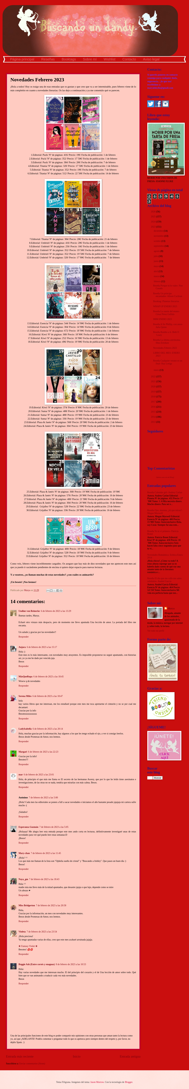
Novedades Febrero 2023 (165, 348)
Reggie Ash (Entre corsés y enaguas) (37, 964)
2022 (153, 376)
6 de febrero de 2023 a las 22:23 (43, 752)
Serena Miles (25, 696)
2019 (153, 391)
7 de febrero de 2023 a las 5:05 (53, 827)
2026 (153, 211)
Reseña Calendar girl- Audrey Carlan (164, 492)
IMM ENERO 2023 (162, 319)
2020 (153, 386)
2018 (153, 396)
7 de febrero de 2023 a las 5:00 (43, 797)
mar (21, 774)
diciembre (159, 231)
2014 (153, 417)
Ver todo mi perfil (155, 631)
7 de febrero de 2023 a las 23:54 (42, 931)
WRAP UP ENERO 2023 (165, 306)
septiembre (159, 246)
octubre (157, 241)
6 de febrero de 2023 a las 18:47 (48, 696)
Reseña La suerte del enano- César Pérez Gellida (166, 313)
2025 (153, 216)
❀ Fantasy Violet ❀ (28, 946)
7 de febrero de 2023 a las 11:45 (46, 853)
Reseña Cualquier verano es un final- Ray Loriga (167, 362)
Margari (23, 752)
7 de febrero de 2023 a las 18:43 (44, 879)
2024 (153, 221)
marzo (157, 276)
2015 (153, 411)
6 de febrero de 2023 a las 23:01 (39, 774)
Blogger (128, 1082)
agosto (157, 251)
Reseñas (48, 59)
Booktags (69, 59)
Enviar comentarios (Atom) (32, 1063)
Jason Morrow (97, 1082)
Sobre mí (90, 59)
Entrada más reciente (20, 1056)
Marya (171, 608)
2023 (153, 226)
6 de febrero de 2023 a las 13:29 (56, 611)
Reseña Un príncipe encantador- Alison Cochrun (167, 295)
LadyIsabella (25, 729)
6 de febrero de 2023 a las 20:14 (48, 729)
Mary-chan (24, 853)
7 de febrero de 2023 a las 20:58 (51, 905)
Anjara (22, 647)
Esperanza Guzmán (28, 827)
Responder (24, 636)
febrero (157, 281)
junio (156, 261)
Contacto (129, 59)
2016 (153, 407)
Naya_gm (23, 879)
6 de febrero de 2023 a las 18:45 (48, 676)
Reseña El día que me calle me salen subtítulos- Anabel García (164, 580)
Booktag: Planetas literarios (166, 301)
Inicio (77, 1056)
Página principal (22, 59)
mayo (157, 266)
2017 (153, 401)
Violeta (22, 931)
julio (156, 256)
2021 (153, 381)
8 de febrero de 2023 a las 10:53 (71, 964)
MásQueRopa (25, 676)
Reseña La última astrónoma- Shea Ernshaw (167, 341)
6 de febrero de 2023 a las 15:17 (42, 647)
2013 (153, 422)
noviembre (159, 236)
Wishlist (109, 59)
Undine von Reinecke (29, 611)
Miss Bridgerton (27, 905)
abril (156, 271)
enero (157, 370)
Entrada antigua (130, 1056)
